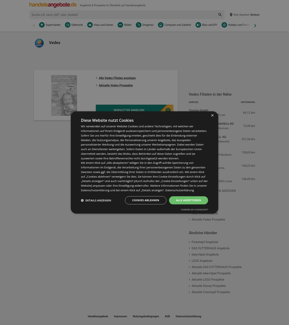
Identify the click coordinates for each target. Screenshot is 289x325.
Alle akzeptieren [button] (188, 200)
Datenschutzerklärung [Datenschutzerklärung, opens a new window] (179, 190)
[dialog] (144, 162)
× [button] (212, 115)
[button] (96, 200)
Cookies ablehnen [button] (145, 200)
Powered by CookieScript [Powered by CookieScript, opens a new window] (194, 209)
